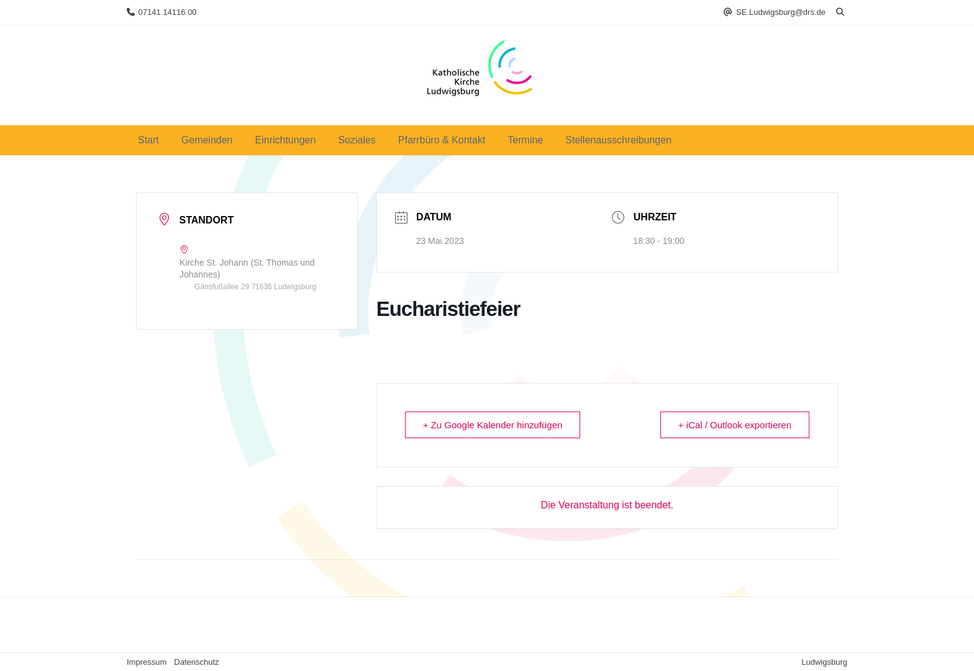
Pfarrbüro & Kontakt (442, 140)
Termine (525, 140)
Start (148, 140)
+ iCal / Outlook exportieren (734, 425)
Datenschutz (196, 662)
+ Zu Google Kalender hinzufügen (493, 425)
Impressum (146, 662)
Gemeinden (207, 140)
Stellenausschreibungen (618, 140)
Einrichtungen (285, 140)
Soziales (356, 140)
